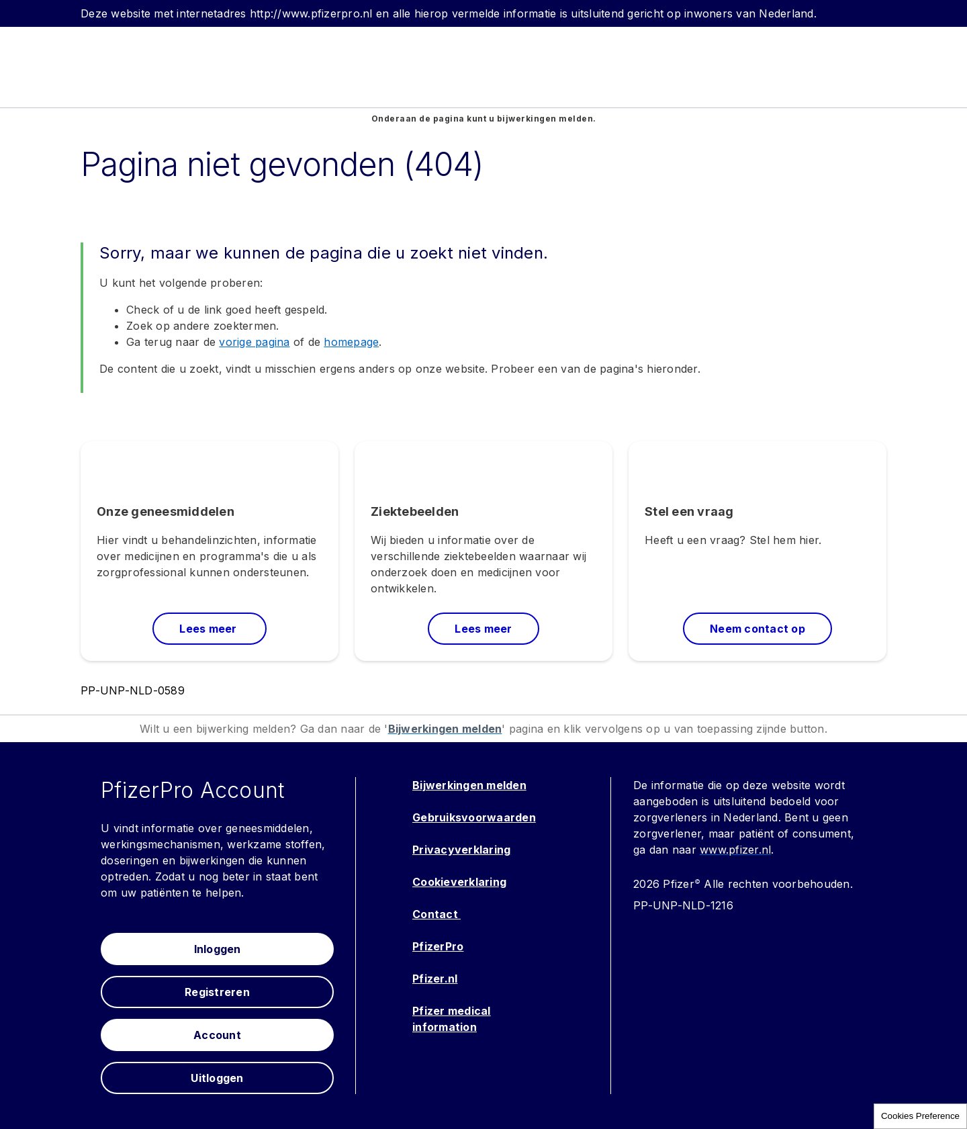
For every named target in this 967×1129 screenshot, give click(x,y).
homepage (351, 342)
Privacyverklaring (461, 849)
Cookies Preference (920, 1116)
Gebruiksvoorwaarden (474, 817)
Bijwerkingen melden (469, 785)
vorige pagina (254, 342)
